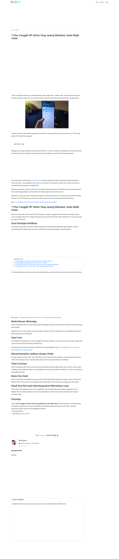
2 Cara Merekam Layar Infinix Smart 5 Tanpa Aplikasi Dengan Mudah (41, 330)
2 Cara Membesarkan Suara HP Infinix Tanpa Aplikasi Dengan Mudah (36, 276)
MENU (104, 2)
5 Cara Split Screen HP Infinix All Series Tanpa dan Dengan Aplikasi (38, 209)
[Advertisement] (59, 16)
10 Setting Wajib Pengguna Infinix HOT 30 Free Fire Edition (33, 273)
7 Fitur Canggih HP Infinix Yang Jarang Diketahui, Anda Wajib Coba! (43, 37)
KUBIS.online (61, 95)
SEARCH (100, 2)
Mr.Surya (24, 458)
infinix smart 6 (37, 185)
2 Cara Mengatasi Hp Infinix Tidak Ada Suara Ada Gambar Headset (35, 271)
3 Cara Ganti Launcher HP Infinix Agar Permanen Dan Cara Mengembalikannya (39, 274)
